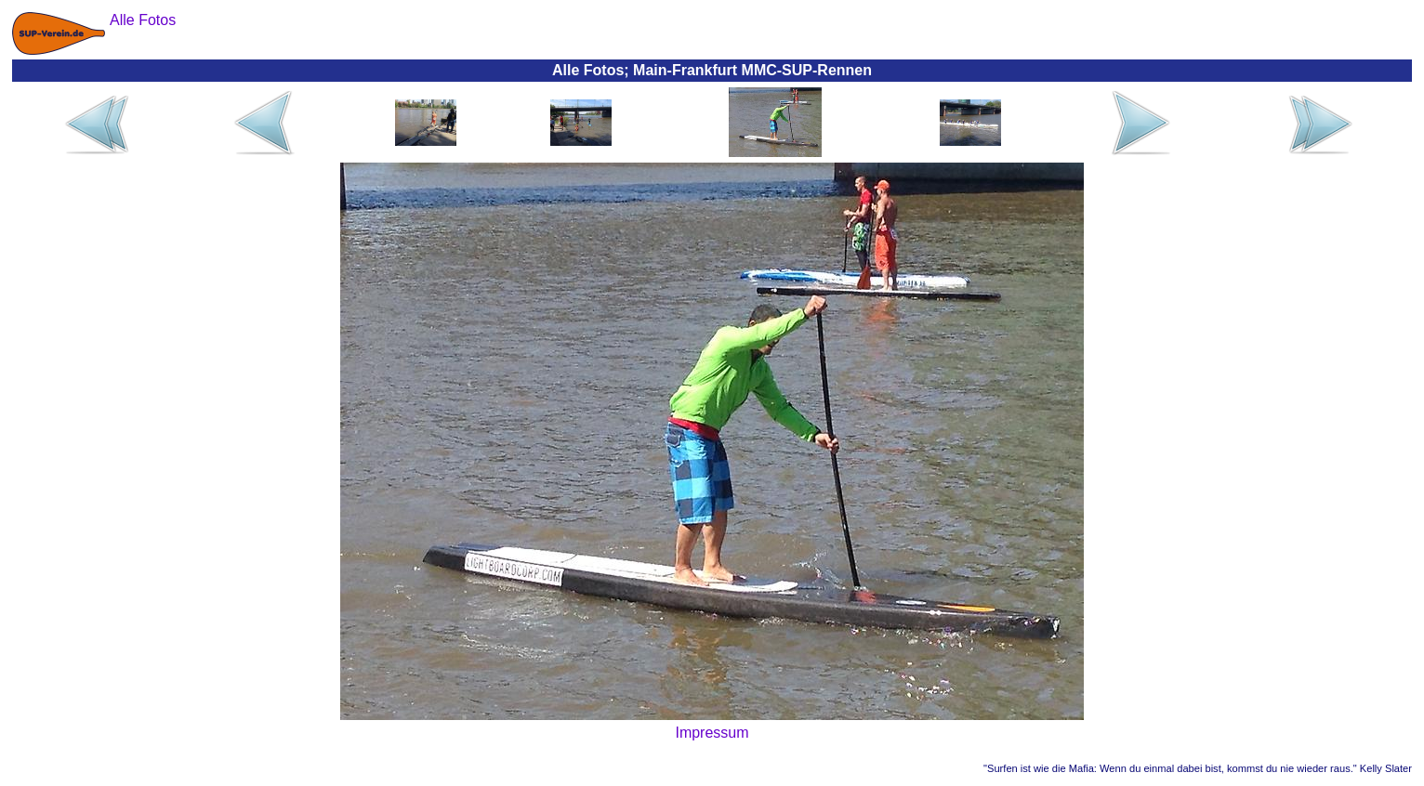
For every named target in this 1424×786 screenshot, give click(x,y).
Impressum (711, 732)
